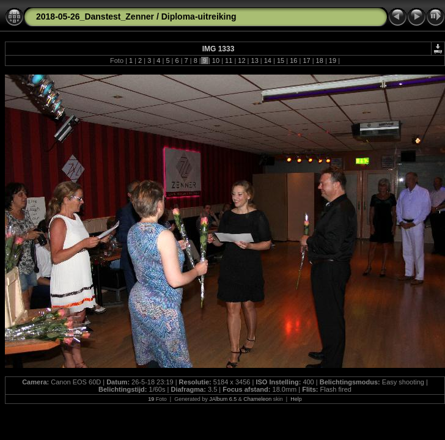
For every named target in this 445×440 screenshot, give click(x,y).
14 (267, 60)
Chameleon (257, 399)
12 (241, 60)
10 (215, 60)
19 (332, 60)
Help (296, 399)
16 (293, 60)
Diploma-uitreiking (199, 16)
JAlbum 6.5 (223, 399)
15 (280, 60)
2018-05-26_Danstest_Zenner (95, 16)
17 (306, 60)
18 (319, 60)
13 (254, 60)
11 (228, 60)
